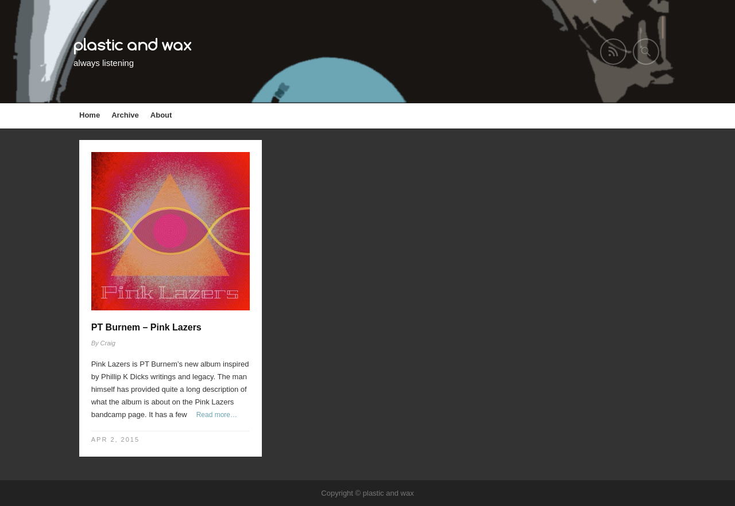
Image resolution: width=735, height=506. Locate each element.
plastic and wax (133, 44)
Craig (107, 343)
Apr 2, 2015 (115, 439)
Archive (125, 115)
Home (89, 115)
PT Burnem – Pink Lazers (146, 327)
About (161, 115)
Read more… (216, 415)
